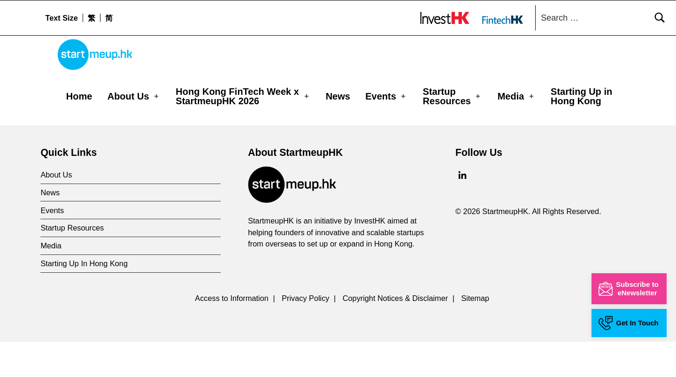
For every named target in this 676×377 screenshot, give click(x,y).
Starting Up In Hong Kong (84, 298)
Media (516, 96)
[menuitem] (91, 18)
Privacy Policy (305, 333)
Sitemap (475, 333)
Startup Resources (452, 96)
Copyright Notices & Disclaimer (395, 333)
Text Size (61, 18)
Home (79, 96)
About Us (134, 96)
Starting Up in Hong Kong (581, 96)
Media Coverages (106, 128)
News (338, 96)
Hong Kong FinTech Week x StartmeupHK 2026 (243, 96)
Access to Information (232, 333)
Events (386, 96)
